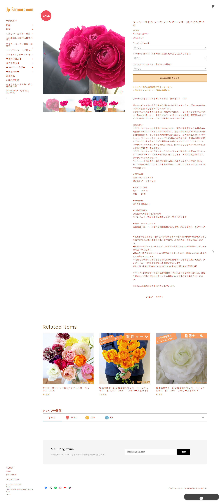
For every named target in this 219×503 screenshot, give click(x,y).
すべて (52, 417)
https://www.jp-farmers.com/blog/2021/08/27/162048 (170, 266)
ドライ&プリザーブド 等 (18, 55)
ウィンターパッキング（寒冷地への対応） (152, 64)
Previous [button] (46, 53)
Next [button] (122, 53)
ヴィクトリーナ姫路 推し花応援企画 (19, 85)
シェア (150, 297)
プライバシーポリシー (176, 488)
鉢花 (8, 29)
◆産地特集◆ (12, 72)
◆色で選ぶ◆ (12, 63)
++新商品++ (11, 21)
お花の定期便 (12, 80)
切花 (8, 25)
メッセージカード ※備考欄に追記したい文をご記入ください (162, 54)
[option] (84, 53)
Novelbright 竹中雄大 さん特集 (18, 92)
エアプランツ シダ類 (17, 50)
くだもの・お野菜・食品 (18, 34)
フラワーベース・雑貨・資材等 (19, 45)
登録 (184, 452)
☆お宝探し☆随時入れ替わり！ (19, 39)
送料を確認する (163, 90)
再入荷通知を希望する (169, 78)
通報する (159, 297)
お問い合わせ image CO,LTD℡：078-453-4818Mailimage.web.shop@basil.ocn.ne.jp (19, 483)
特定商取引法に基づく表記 (194, 488)
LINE (8, 495)
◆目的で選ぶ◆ (14, 59)
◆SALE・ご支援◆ (15, 67)
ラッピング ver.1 (141, 43)
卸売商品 (10, 76)
